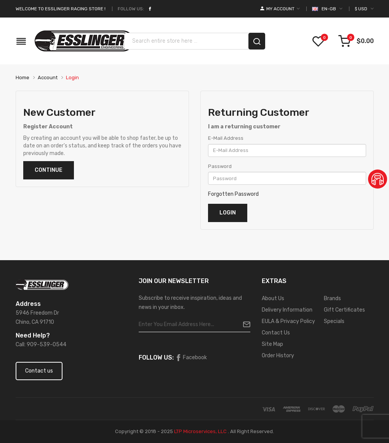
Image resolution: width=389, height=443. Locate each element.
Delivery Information (287, 310)
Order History (278, 355)
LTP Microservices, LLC (200, 431)
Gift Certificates (344, 310)
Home (22, 77)
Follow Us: (131, 8)
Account (48, 77)
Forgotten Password (233, 194)
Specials (334, 321)
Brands (332, 298)
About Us (273, 298)
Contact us (39, 371)
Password (220, 166)
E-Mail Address (225, 138)
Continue (48, 170)
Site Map (272, 344)
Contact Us (276, 332)
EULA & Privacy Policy (288, 321)
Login (72, 77)
